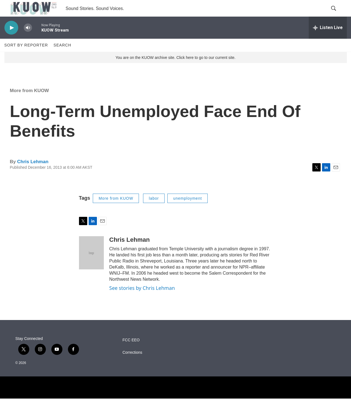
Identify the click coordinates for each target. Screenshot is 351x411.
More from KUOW (29, 103)
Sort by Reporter (26, 57)
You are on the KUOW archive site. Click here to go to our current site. (175, 70)
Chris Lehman (32, 174)
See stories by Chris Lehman (142, 300)
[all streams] (328, 40)
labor (154, 211)
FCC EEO (131, 352)
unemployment (187, 211)
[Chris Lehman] (91, 265)
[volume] (28, 40)
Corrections (132, 365)
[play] (11, 40)
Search (62, 57)
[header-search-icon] (338, 14)
